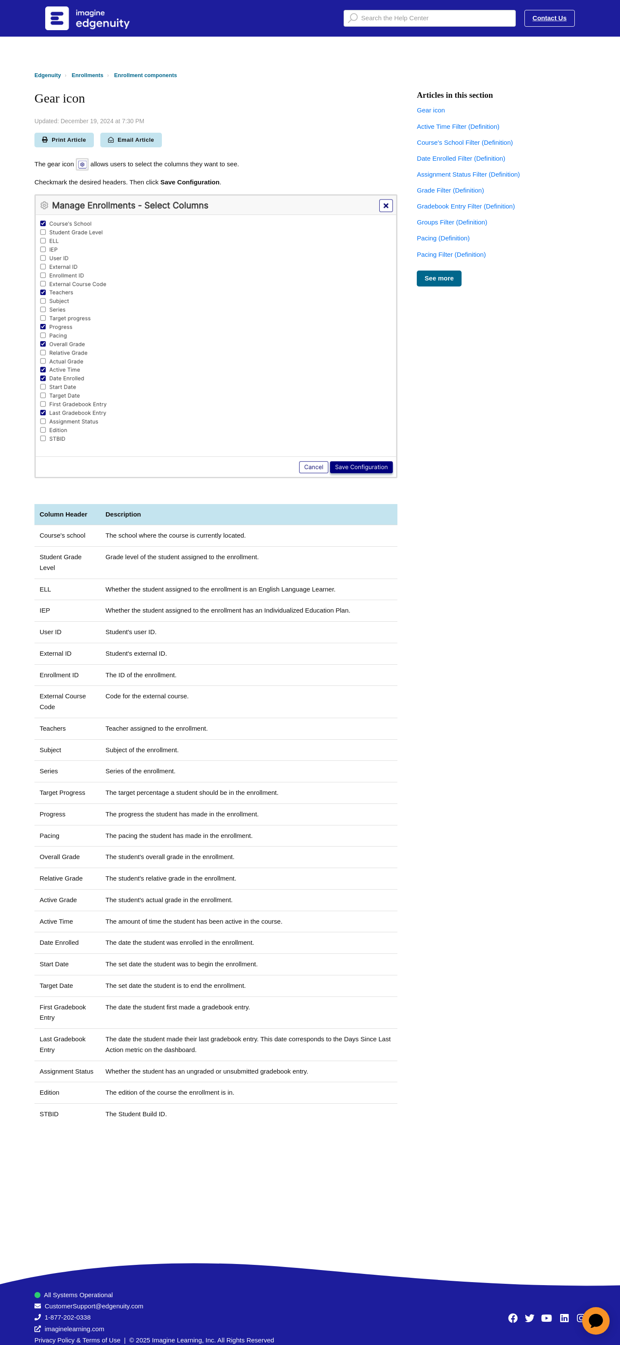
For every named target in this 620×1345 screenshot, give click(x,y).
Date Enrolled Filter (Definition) (461, 158)
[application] (596, 1321)
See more (439, 278)
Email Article (131, 140)
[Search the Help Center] (430, 18)
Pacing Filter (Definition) (451, 254)
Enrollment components (145, 75)
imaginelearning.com (74, 1329)
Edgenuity (47, 75)
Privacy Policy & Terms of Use (77, 1340)
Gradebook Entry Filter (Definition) (466, 206)
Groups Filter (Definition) (452, 222)
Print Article (64, 140)
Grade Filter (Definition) (450, 190)
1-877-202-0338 (68, 1317)
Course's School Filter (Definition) (465, 142)
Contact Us (550, 18)
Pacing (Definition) (443, 238)
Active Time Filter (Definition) (458, 126)
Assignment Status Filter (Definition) (468, 174)
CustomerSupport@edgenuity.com (94, 1306)
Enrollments (88, 75)
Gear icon (431, 110)
